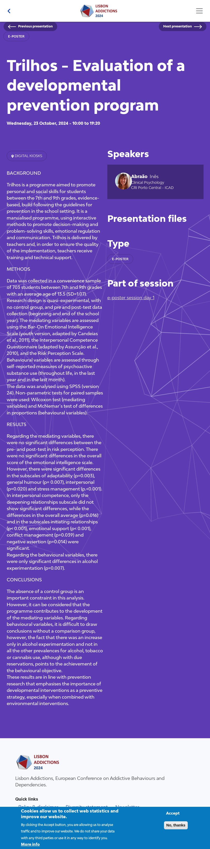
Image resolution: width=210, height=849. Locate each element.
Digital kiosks (28, 156)
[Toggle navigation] (199, 11)
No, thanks (175, 829)
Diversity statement (87, 807)
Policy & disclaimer (38, 807)
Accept (173, 817)
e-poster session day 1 (130, 297)
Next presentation (177, 26)
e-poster (16, 36)
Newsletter (127, 807)
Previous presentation (35, 26)
